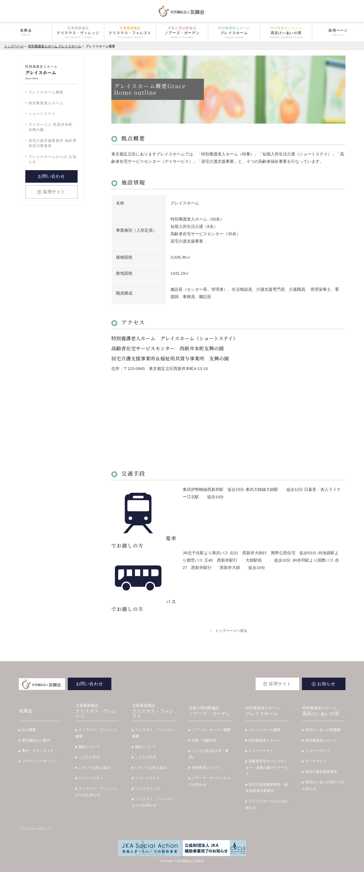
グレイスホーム (267, 711)
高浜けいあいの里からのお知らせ (323, 785)
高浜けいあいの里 (323, 711)
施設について (89, 747)
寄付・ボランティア (38, 751)
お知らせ (326, 683)
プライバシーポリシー (39, 761)
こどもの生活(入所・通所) (208, 754)
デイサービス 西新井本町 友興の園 (51, 127)
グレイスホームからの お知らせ (53, 159)
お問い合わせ (51, 176)
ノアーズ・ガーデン (210, 711)
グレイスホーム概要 (46, 92)
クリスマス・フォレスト (153, 711)
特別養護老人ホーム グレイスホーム (54, 46)
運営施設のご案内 (36, 740)
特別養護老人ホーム (46, 103)
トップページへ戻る (231, 631)
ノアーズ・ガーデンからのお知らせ (210, 781)
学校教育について (206, 768)
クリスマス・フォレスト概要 (153, 733)
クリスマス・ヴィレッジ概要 (96, 733)
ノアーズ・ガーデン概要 (211, 730)
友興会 (26, 711)
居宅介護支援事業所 (321, 772)
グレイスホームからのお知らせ (266, 804)
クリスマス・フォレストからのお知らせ (153, 802)
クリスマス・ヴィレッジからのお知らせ (96, 792)
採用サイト (54, 191)
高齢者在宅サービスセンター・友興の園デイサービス (267, 767)
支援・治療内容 (204, 740)
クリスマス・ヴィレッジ (96, 711)
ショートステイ (42, 114)
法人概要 (29, 730)
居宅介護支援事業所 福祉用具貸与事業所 (53, 143)
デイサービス (315, 761)
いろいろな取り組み (94, 768)
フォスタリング (147, 789)
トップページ (14, 46)
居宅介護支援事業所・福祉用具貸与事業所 (266, 787)
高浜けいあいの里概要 (323, 730)
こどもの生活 (89, 757)
